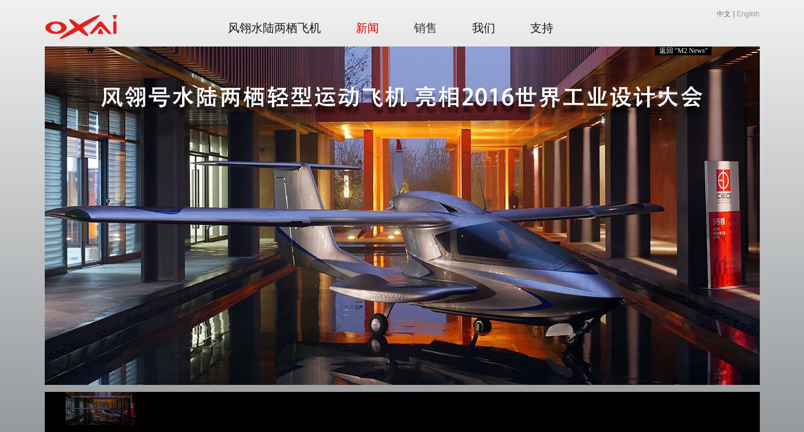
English (748, 14)
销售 (425, 28)
